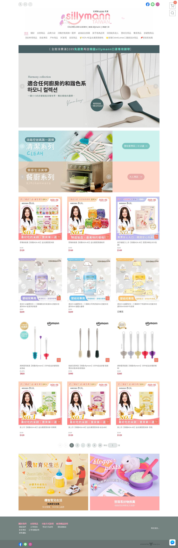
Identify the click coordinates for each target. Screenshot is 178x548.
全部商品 (34, 524)
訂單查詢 (34, 527)
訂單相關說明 (34, 530)
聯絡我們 (22, 527)
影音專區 (22, 530)
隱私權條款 (62, 527)
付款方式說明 (48, 524)
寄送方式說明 (48, 527)
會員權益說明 (62, 524)
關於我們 (22, 524)
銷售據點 (22, 533)
